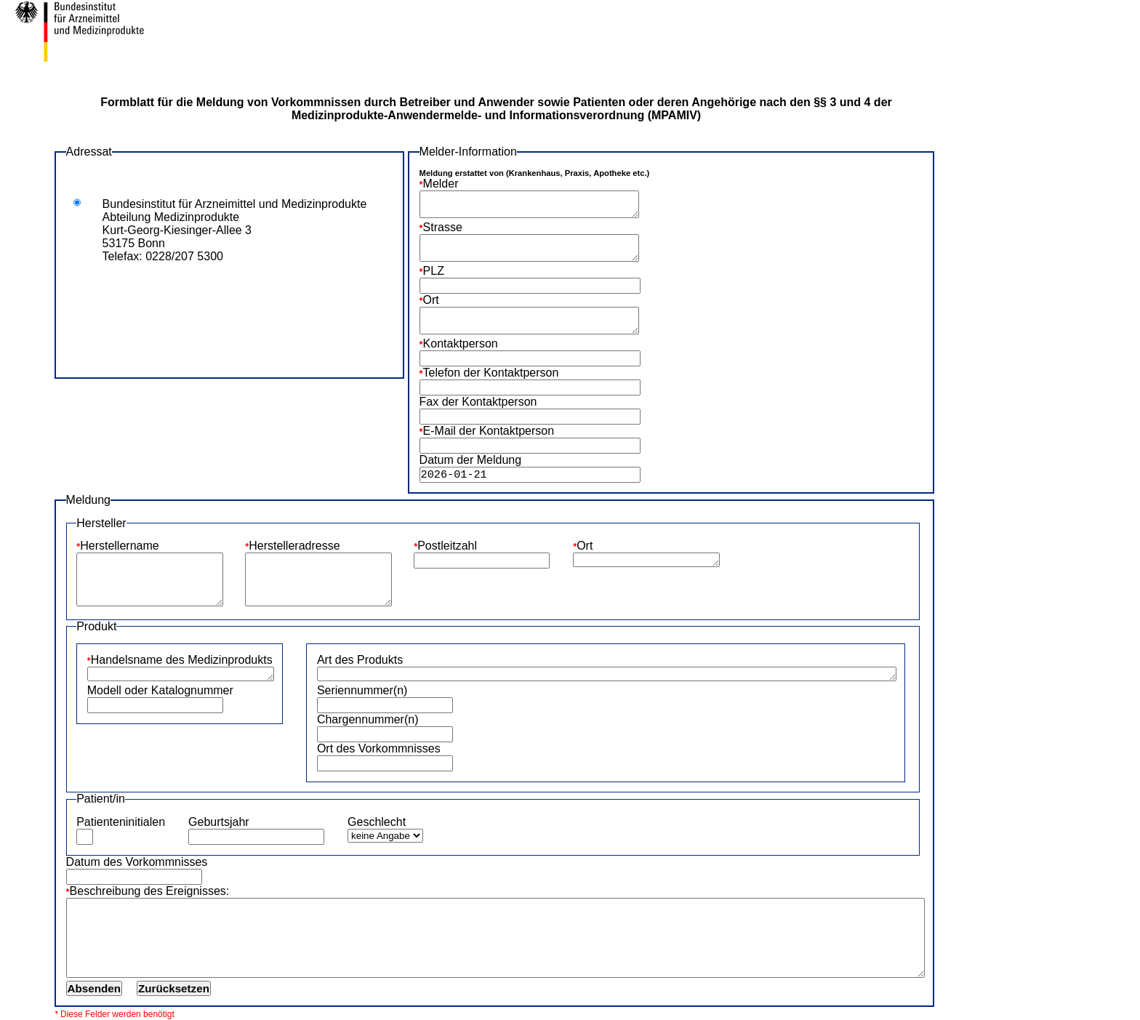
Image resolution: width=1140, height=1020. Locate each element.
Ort (431, 300)
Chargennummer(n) (368, 719)
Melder (441, 183)
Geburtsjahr (218, 822)
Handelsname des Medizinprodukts (182, 660)
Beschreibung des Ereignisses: (150, 891)
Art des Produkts (360, 660)
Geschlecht (377, 822)
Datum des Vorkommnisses (137, 862)
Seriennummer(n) (362, 690)
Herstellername (119, 545)
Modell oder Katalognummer (160, 690)
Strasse (442, 227)
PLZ (433, 271)
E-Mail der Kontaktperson (489, 431)
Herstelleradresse (294, 545)
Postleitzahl (447, 545)
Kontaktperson (460, 343)
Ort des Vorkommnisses (379, 748)
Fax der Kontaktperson (478, 401)
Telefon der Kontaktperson (491, 372)
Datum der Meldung (471, 460)
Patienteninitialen (120, 822)
